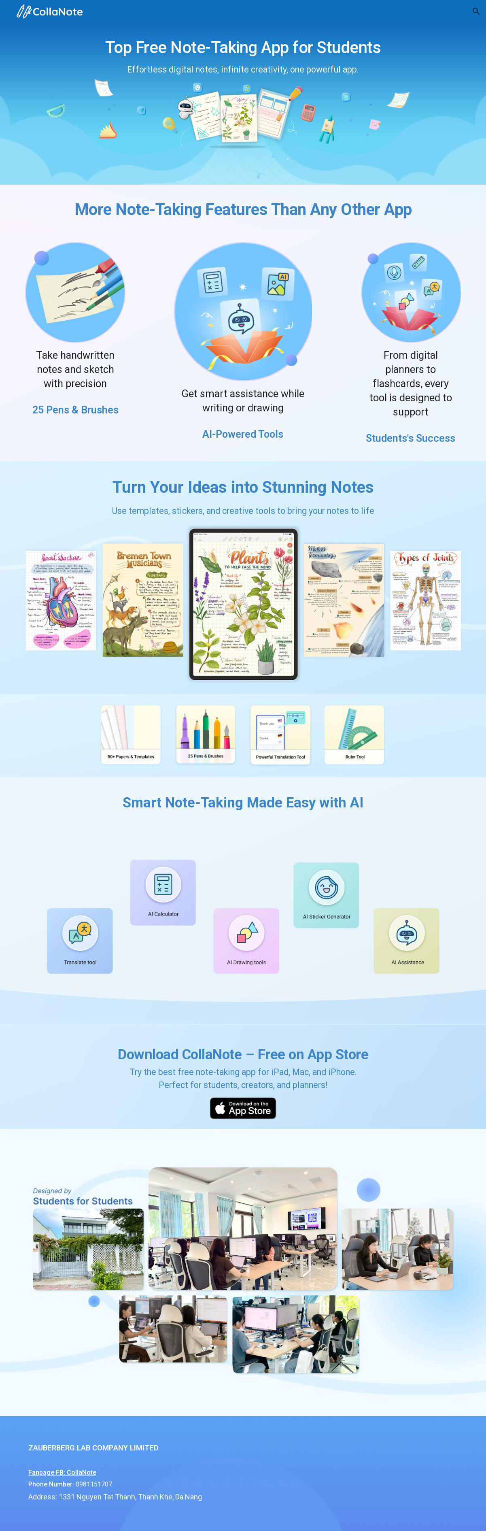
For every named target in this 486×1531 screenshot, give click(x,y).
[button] (476, 11)
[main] (243, 103)
